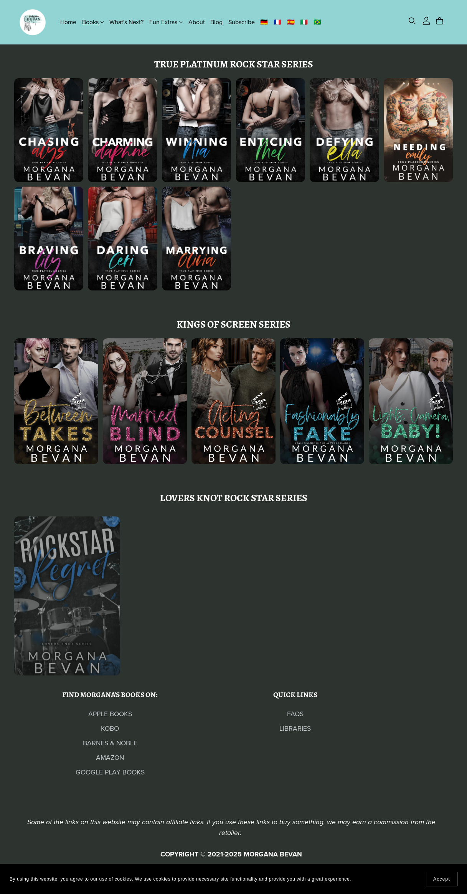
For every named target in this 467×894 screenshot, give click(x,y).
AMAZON (110, 758)
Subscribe (241, 22)
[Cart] (443, 21)
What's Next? (126, 22)
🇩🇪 (264, 22)
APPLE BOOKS (110, 714)
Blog (216, 22)
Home (68, 22)
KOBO (110, 729)
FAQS (295, 714)
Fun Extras (166, 22)
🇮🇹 (304, 22)
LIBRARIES (295, 729)
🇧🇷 (317, 22)
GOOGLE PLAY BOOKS (110, 772)
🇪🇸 (291, 22)
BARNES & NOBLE (110, 743)
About (196, 22)
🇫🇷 (277, 22)
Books (93, 22)
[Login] (426, 20)
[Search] (412, 21)
